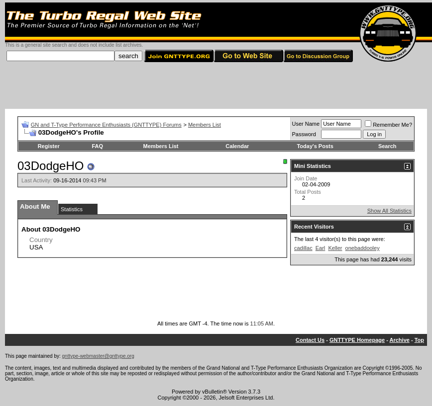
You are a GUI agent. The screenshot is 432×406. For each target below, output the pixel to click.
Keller (335, 248)
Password (304, 134)
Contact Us (310, 340)
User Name (306, 124)
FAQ (97, 146)
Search (387, 146)
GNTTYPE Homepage (357, 340)
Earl (320, 248)
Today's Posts (315, 146)
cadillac (303, 248)
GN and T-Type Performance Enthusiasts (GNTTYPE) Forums (106, 125)
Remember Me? (388, 125)
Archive (400, 340)
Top (419, 340)
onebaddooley (362, 248)
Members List (204, 125)
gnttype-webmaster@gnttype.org (98, 356)
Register (49, 146)
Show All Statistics (389, 211)
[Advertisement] (216, 86)
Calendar (237, 146)
